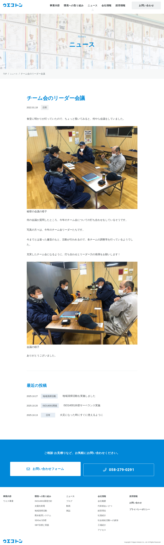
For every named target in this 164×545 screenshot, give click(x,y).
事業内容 (55, 7)
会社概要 (102, 499)
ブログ (69, 499)
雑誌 (68, 508)
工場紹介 (102, 522)
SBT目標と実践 (42, 522)
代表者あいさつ (105, 504)
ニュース (93, 7)
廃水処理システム (43, 513)
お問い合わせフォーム (47, 468)
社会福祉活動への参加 (108, 518)
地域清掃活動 (41, 508)
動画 (68, 504)
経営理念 (102, 508)
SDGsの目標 (40, 518)
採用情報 (120, 7)
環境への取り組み (74, 7)
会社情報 (106, 7)
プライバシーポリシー (139, 507)
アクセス (102, 527)
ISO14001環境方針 (43, 499)
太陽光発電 (40, 504)
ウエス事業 (8, 499)
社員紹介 (102, 513)
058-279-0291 (122, 468)
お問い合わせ (146, 7)
